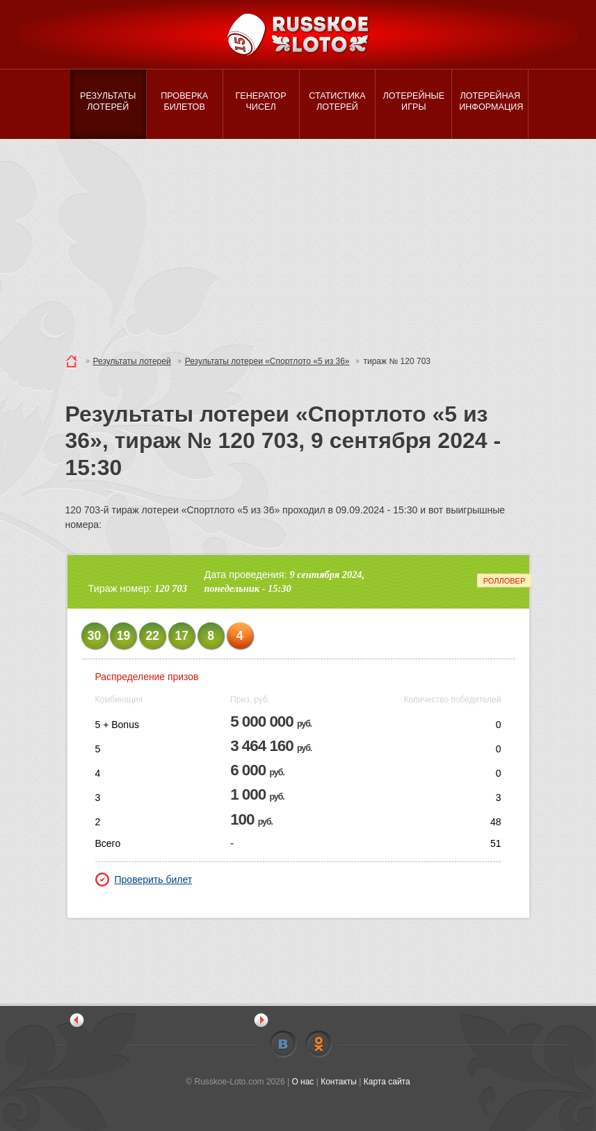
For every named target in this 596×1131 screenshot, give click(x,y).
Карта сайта (387, 1082)
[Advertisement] (298, 243)
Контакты (339, 1082)
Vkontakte (283, 1044)
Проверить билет (144, 879)
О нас (302, 1082)
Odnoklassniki (318, 1044)
